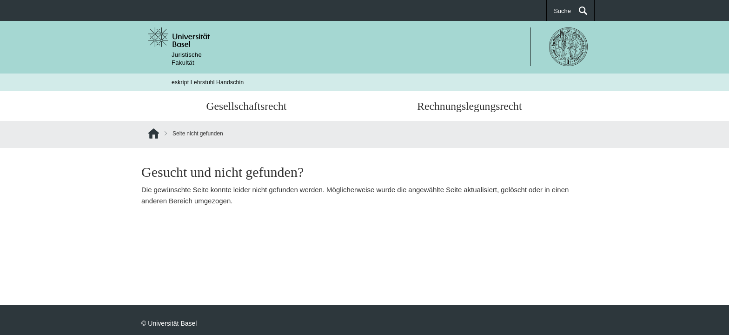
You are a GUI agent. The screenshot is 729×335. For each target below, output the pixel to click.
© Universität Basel (169, 323)
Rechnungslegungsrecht (469, 106)
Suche (562, 10)
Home (153, 135)
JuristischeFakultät (187, 58)
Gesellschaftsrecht (246, 106)
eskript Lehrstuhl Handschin (208, 82)
